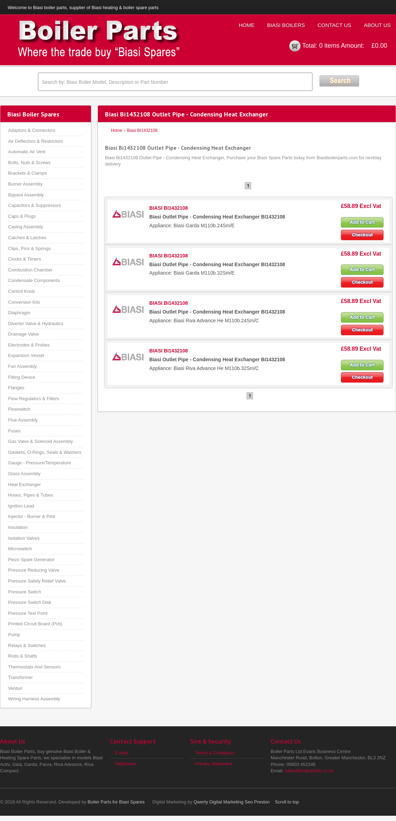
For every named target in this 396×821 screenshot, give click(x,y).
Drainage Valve (23, 334)
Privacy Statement (213, 763)
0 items (329, 45)
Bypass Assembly (26, 194)
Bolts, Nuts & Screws (29, 162)
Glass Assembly (24, 473)
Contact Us (334, 25)
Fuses (14, 430)
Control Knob (21, 291)
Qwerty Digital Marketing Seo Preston (232, 802)
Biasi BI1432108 (142, 130)
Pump (14, 634)
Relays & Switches (27, 645)
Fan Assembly (22, 366)
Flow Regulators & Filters (33, 398)
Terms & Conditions (215, 752)
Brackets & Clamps (27, 173)
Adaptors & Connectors (31, 130)
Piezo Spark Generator (31, 559)
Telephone (125, 763)
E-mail (121, 752)
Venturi (15, 688)
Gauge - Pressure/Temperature (39, 462)
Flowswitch (19, 409)
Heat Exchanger (24, 484)
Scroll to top (287, 802)
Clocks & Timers (24, 259)
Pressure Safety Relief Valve (37, 581)
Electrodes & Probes (29, 345)
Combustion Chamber (30, 269)
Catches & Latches (27, 237)
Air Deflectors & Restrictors (35, 141)
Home (247, 25)
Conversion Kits (24, 302)
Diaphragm (19, 312)
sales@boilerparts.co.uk (309, 770)
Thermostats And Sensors (34, 666)
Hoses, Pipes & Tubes (30, 495)
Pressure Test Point (27, 613)
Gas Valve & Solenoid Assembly (40, 441)
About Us (377, 25)
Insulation (18, 527)
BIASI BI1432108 (168, 208)
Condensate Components (34, 280)
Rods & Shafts (22, 656)
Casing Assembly (25, 226)
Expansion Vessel (26, 355)
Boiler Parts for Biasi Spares (116, 802)
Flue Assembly (23, 420)
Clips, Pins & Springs (29, 248)
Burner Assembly (25, 184)
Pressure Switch (24, 591)
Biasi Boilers (286, 25)
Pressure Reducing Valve (33, 570)
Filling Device (21, 377)
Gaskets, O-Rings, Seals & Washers (44, 452)
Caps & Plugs (22, 216)
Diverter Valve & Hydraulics (35, 323)
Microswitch (20, 548)
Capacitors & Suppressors (34, 205)
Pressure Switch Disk (29, 602)
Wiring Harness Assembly (34, 698)
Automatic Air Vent (26, 151)
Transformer (20, 677)
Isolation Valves (24, 538)
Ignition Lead (21, 506)
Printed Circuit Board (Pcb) (35, 623)
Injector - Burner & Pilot (31, 516)
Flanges (16, 387)
